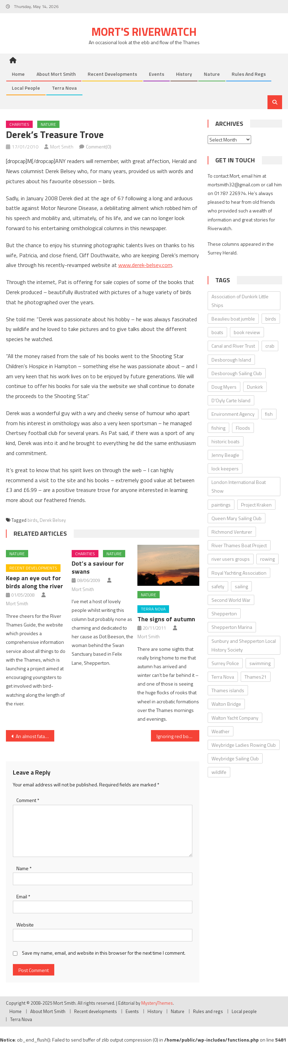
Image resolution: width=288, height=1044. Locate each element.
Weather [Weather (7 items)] (220, 731)
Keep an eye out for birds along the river (34, 582)
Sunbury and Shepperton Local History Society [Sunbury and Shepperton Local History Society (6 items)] (243, 645)
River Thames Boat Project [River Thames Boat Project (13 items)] (239, 545)
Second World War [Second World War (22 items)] (230, 600)
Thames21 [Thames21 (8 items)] (256, 676)
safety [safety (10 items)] (217, 586)
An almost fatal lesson (35, 736)
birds (32, 520)
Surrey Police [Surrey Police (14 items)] (225, 663)
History (184, 74)
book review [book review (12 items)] (247, 332)
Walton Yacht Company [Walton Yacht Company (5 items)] (234, 717)
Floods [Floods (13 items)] (243, 427)
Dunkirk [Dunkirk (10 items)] (255, 386)
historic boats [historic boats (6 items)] (225, 441)
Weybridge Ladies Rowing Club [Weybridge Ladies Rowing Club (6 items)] (243, 744)
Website (25, 924)
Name (24, 868)
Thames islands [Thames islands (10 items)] (227, 690)
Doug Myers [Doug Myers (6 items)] (224, 386)
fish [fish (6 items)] (269, 414)
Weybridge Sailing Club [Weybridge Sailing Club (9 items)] (235, 758)
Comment (27, 800)
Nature (212, 74)
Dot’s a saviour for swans (98, 567)
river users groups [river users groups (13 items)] (230, 559)
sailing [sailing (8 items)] (241, 586)
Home (18, 74)
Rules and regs (249, 74)
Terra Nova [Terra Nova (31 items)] (222, 676)
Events (156, 74)
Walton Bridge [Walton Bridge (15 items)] (226, 703)
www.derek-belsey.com (145, 265)
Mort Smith (61, 146)
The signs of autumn (166, 619)
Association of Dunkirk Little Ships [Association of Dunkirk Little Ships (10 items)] (240, 301)
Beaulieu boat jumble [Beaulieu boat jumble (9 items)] (233, 318)
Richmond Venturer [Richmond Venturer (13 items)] (231, 531)
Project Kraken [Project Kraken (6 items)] (256, 504)
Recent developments (112, 74)
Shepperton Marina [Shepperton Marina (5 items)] (231, 627)
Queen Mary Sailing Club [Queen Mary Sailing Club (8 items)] (236, 518)
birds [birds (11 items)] (270, 318)
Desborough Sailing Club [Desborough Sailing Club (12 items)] (236, 373)
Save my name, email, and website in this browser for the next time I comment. (103, 952)
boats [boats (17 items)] (217, 332)
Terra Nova (64, 87)
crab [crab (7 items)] (269, 345)
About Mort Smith (56, 74)
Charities (19, 124)
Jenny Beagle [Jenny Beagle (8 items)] (225, 455)
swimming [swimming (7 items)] (260, 663)
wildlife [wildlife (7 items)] (218, 772)
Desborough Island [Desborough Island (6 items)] (231, 359)
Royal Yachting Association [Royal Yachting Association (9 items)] (238, 572)
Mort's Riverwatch (144, 31)
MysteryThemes (157, 1003)
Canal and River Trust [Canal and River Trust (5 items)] (233, 345)
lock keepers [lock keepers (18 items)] (225, 468)
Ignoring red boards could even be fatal (178, 736)
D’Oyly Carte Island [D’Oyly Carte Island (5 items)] (230, 400)
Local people (26, 87)
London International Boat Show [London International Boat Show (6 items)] (238, 486)
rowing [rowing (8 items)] (267, 559)
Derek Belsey (53, 520)
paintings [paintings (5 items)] (221, 504)
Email (23, 896)
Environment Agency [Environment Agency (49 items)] (233, 414)
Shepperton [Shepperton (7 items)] (224, 613)
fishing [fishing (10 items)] (218, 427)
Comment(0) (98, 146)
